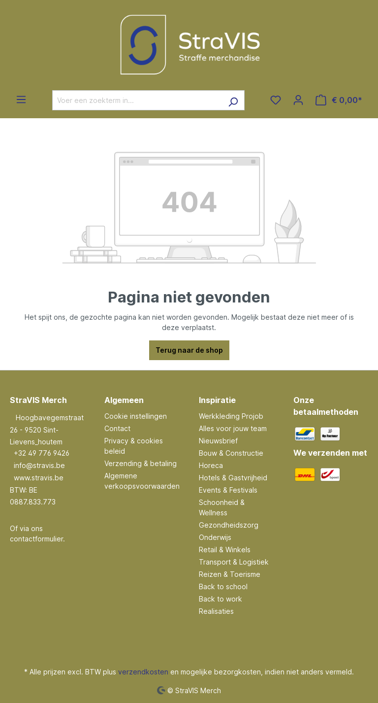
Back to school (223, 586)
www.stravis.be (38, 477)
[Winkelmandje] (339, 100)
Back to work (220, 599)
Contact (117, 428)
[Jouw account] (298, 100)
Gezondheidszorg (228, 525)
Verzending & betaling (140, 463)
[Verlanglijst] (275, 100)
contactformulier (36, 539)
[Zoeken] (233, 100)
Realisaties (216, 611)
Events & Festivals (228, 490)
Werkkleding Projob (231, 416)
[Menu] (21, 99)
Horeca (211, 465)
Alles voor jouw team (233, 428)
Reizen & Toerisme (229, 574)
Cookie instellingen (135, 416)
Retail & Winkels (225, 549)
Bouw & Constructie (231, 453)
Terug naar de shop (189, 350)
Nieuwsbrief (218, 440)
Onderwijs (215, 537)
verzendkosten (143, 672)
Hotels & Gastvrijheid (233, 477)
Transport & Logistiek (234, 562)
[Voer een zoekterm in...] (137, 100)
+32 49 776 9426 (41, 453)
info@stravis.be (39, 465)
